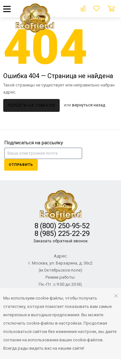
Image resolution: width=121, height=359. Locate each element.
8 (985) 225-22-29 (60, 233)
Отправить (21, 165)
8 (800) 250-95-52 (60, 226)
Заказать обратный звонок (60, 240)
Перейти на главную (31, 105)
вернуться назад (88, 105)
